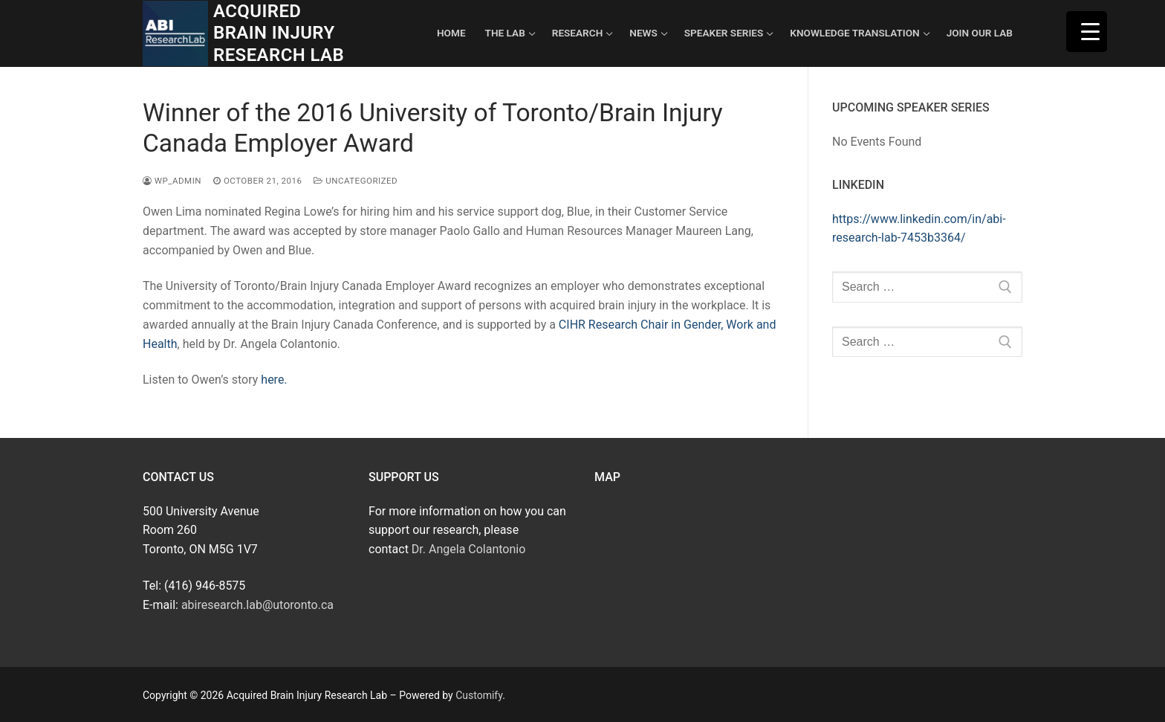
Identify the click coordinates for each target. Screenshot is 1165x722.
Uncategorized (355, 180)
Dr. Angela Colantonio (468, 549)
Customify (478, 695)
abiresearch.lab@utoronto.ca (257, 605)
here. (274, 380)
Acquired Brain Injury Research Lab (278, 33)
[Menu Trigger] (1086, 31)
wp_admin (172, 180)
